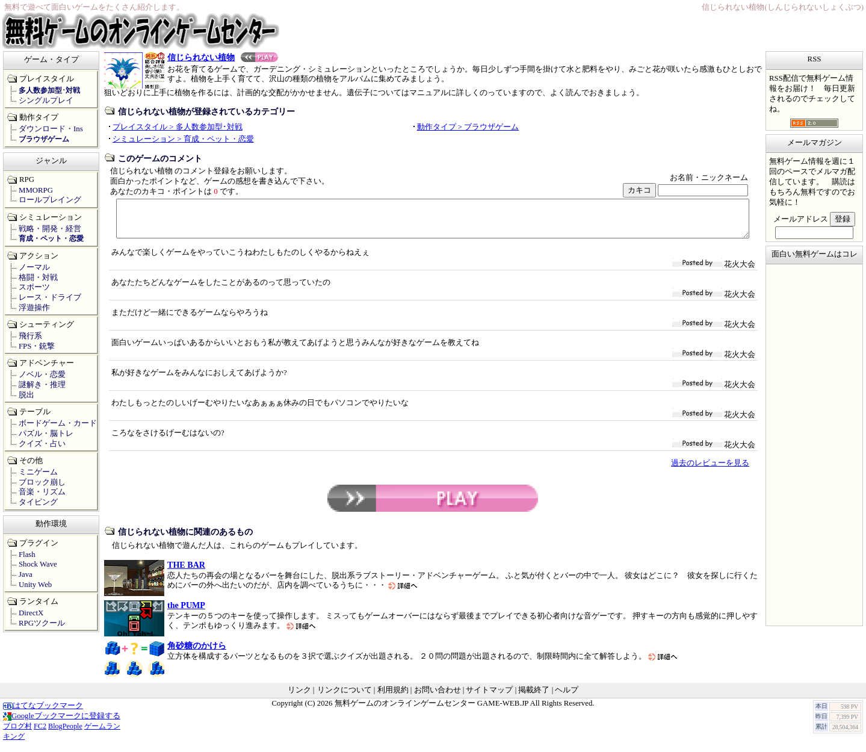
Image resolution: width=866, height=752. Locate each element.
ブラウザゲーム (44, 139)
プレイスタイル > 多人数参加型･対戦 (178, 127)
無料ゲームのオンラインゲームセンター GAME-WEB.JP (431, 710)
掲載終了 (533, 697)
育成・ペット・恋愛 (51, 238)
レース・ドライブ (50, 297)
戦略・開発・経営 (50, 229)
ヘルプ (566, 697)
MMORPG (36, 190)
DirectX (31, 613)
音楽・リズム (42, 492)
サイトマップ (489, 697)
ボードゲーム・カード (58, 423)
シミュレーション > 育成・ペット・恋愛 (183, 139)
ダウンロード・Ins (51, 129)
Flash (27, 554)
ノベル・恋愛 (42, 374)
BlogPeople (65, 733)
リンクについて (344, 697)
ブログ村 (17, 733)
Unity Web (35, 584)
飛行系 (30, 336)
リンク (299, 697)
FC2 (40, 733)
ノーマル (34, 267)
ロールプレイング (50, 200)
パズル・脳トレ (46, 433)
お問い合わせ (437, 697)
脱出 (26, 395)
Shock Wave (38, 564)
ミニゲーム (38, 472)
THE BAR (186, 572)
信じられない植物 (222, 57)
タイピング (38, 502)
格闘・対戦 (38, 277)
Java (25, 574)
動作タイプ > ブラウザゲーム (468, 127)
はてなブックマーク (43, 713)
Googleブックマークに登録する (61, 723)
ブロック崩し (42, 482)
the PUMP (186, 612)
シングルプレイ (46, 100)
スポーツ (34, 287)
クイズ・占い (42, 444)
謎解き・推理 (42, 385)
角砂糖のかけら (196, 652)
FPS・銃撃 (37, 346)
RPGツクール (42, 623)
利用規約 (393, 697)
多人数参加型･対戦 (49, 90)
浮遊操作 (34, 307)
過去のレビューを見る (710, 470)
